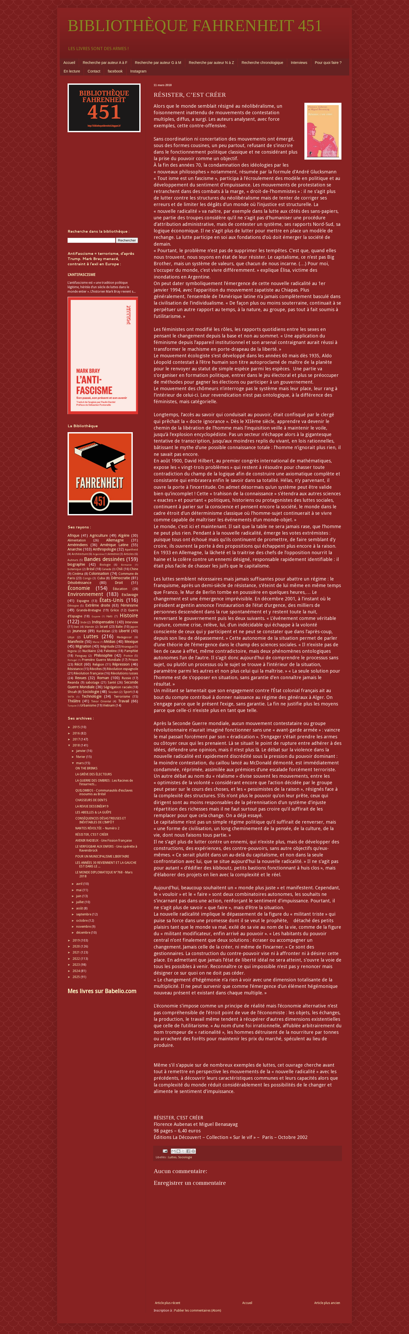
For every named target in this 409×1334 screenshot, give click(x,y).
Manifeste (75, 641)
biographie (76, 564)
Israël (104, 627)
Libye (71, 637)
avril (79, 884)
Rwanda (73, 682)
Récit (78, 664)
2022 (77, 959)
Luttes (172, 1157)
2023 (77, 965)
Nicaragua (127, 646)
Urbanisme (88, 705)
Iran (76, 627)
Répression (121, 664)
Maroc (96, 642)
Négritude (107, 646)
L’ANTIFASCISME (81, 275)
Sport (128, 692)
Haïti (109, 616)
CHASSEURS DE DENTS (91, 800)
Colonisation (99, 573)
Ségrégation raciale (117, 687)
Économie (79, 588)
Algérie (123, 535)
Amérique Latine (114, 545)
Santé (112, 682)
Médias (109, 641)
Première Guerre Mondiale (101, 660)
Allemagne (115, 540)
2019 (77, 940)
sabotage (92, 682)
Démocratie (120, 578)
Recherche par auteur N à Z (211, 63)
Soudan (113, 692)
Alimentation (77, 540)
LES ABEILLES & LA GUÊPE (93, 812)
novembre (84, 926)
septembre (84, 914)
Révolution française (88, 673)
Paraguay (81, 655)
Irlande (89, 627)
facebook (115, 71)
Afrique (73, 535)
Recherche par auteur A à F (105, 63)
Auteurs (73, 560)
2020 (77, 946)
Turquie (72, 705)
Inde (84, 622)
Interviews (299, 63)
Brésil (90, 569)
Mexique (131, 641)
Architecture (80, 554)
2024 (77, 971)
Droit (119, 583)
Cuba (101, 578)
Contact (94, 71)
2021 (77, 952)
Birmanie (126, 564)
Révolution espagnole (122, 669)
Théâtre (74, 701)
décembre (83, 932)
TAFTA (71, 696)
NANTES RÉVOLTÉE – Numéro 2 (97, 828)
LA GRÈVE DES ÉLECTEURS (93, 774)
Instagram (138, 71)
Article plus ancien (327, 1303)
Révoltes (96, 669)
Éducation (120, 589)
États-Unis (111, 600)
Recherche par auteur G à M (158, 63)
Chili (119, 569)
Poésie (128, 655)
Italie (119, 627)
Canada (106, 569)
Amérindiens (78, 545)
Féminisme (129, 605)
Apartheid (131, 549)
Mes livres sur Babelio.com (102, 991)
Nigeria (72, 651)
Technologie (91, 696)
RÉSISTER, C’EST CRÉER (91, 834)
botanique (74, 569)
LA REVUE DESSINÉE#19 (92, 806)
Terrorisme (122, 696)
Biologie (105, 564)
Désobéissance (79, 583)
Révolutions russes (124, 673)
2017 (77, 739)
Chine (134, 569)
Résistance (75, 669)
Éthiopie (73, 605)
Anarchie (75, 549)
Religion (98, 664)
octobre (82, 920)
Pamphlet (131, 651)
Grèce (114, 610)
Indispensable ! (104, 622)
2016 (77, 733)
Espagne (83, 601)
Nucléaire (89, 651)
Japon (134, 627)
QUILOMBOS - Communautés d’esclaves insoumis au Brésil (104, 792)
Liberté (124, 631)
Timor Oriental (101, 701)
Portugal (72, 660)
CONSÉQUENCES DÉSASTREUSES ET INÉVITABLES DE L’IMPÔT (100, 820)
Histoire (129, 616)
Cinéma (77, 574)
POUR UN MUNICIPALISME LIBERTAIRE (102, 856)
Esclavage (130, 595)
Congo (87, 578)
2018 (77, 745)
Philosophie (103, 655)
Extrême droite (97, 605)
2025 (77, 977)
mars (80, 763)
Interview (131, 622)
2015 (77, 727)
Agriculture (99, 535)
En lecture (72, 71)
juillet (80, 902)
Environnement (85, 594)
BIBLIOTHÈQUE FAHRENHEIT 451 (195, 25)
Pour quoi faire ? (328, 63)
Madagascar (124, 637)
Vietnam (109, 705)
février (81, 757)
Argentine (98, 554)
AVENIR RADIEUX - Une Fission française (103, 840)
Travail (123, 701)
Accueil (69, 63)
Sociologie (185, 1157)
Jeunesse (79, 631)
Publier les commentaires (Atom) (197, 1310)
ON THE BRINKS (86, 768)
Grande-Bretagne (88, 610)
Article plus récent (167, 1303)
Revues (80, 678)
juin (79, 896)
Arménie (113, 554)
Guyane (96, 616)
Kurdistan (103, 631)
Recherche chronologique (262, 63)
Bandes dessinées (104, 559)
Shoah (72, 692)
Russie (126, 678)
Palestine (110, 651)
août (80, 908)
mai (79, 890)
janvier (81, 751)
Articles (129, 554)
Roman (103, 678)
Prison (133, 660)
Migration (83, 646)
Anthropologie (104, 549)
